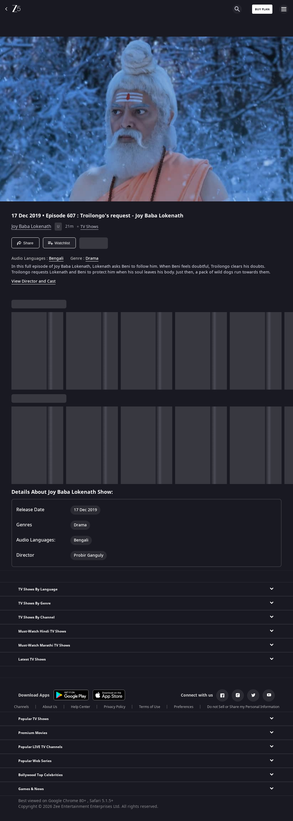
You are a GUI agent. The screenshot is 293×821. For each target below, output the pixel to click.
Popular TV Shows (33, 719)
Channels (21, 706)
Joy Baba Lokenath (31, 226)
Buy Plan (262, 9)
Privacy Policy (114, 706)
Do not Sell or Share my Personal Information (243, 706)
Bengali (56, 258)
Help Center (80, 706)
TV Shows (89, 227)
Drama (92, 258)
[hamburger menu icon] (283, 9)
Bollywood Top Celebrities (40, 775)
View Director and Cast (33, 281)
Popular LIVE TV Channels (40, 747)
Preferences (183, 706)
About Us (50, 706)
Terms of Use (149, 706)
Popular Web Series (35, 761)
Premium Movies (32, 733)
